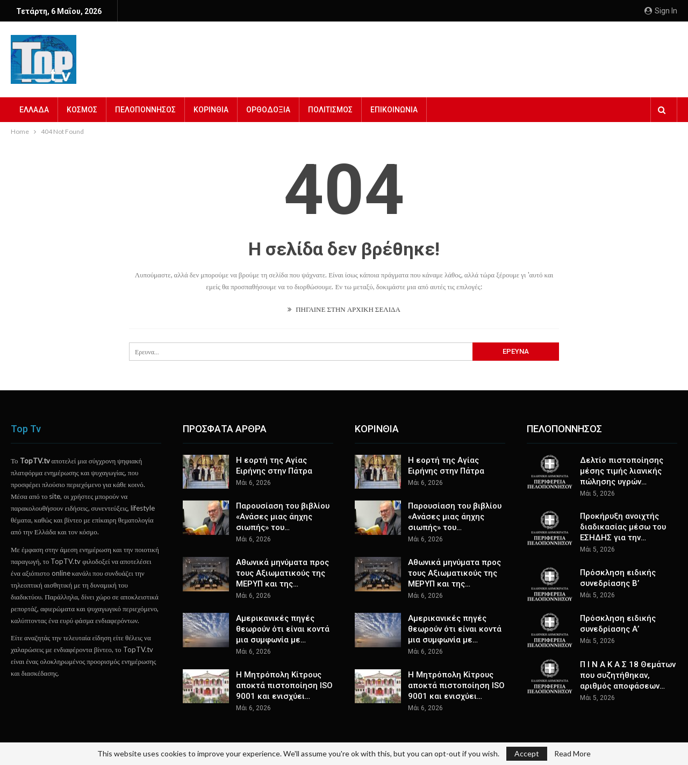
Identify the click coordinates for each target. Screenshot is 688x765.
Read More (572, 753)
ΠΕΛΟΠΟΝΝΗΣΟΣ (145, 109)
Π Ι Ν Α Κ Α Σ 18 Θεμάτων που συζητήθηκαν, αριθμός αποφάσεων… (628, 675)
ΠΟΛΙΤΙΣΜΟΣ (330, 109)
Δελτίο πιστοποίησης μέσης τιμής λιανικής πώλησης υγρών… (621, 471)
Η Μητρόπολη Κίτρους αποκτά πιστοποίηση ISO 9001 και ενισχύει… (284, 685)
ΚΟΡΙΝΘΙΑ (211, 109)
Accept (526, 753)
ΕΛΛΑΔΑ (34, 109)
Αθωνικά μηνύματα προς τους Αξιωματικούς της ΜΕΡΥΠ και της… (282, 573)
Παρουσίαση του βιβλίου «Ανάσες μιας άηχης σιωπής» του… (282, 516)
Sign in (660, 10)
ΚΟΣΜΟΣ (82, 109)
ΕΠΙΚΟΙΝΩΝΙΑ (394, 109)
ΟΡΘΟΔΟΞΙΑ (268, 109)
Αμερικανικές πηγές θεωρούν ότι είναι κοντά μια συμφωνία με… (282, 629)
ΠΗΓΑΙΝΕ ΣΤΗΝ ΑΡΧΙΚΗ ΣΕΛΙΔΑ (344, 309)
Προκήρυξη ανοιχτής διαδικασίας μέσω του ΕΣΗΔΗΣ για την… (623, 526)
